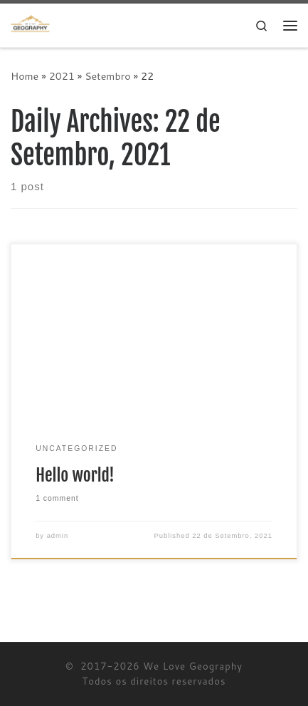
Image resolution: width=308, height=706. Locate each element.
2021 (62, 75)
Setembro (108, 75)
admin (58, 535)
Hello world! (75, 475)
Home (24, 75)
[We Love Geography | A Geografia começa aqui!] (30, 24)
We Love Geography (193, 666)
